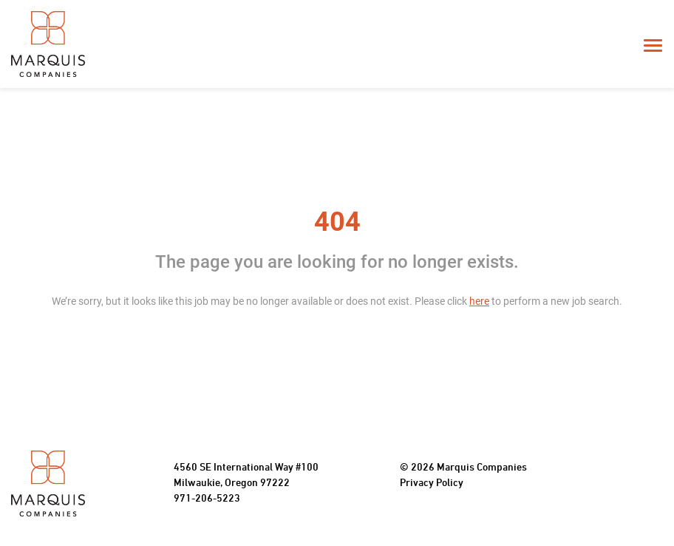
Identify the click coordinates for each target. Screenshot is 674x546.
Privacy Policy (431, 483)
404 (337, 221)
